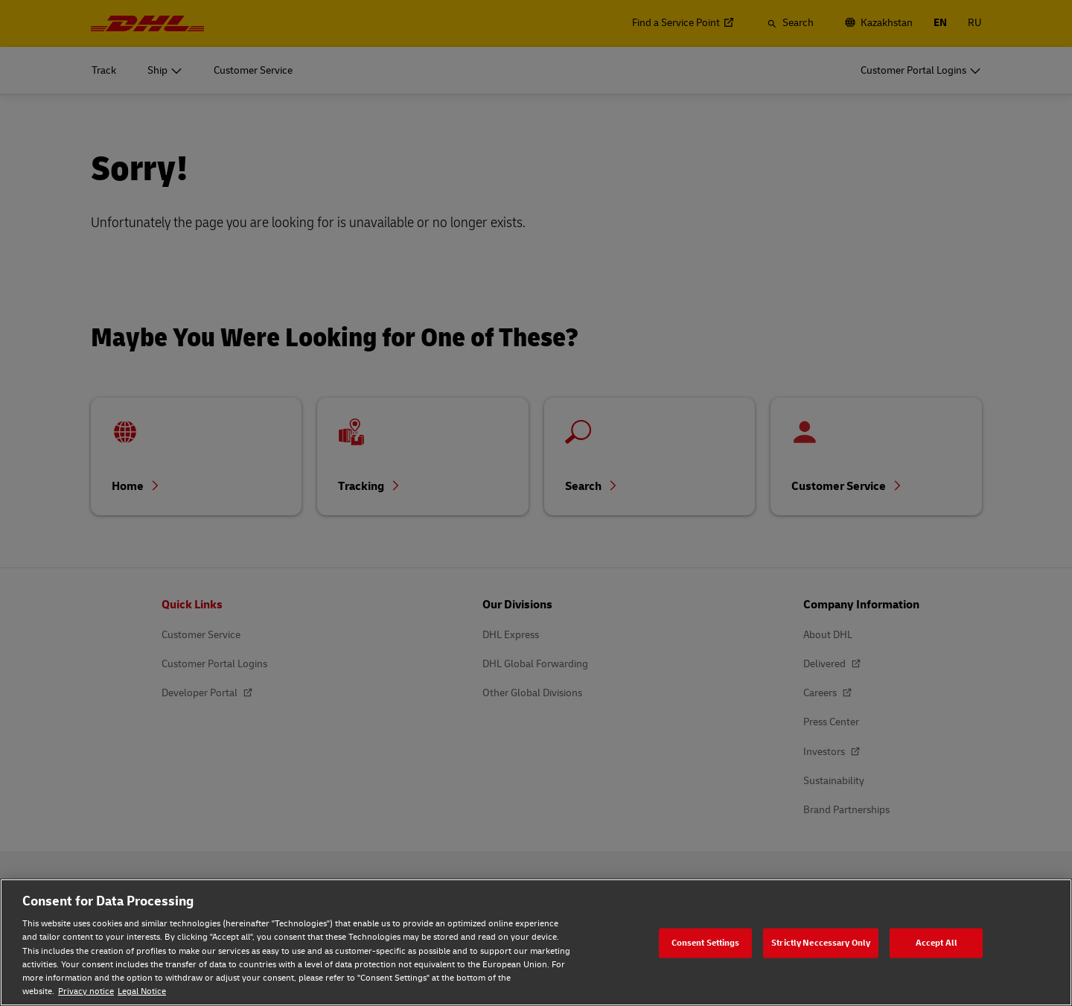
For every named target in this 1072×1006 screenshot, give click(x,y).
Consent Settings (705, 942)
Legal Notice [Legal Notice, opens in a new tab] (142, 991)
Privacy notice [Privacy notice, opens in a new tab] (86, 991)
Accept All (936, 942)
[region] (536, 942)
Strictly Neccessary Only (820, 942)
